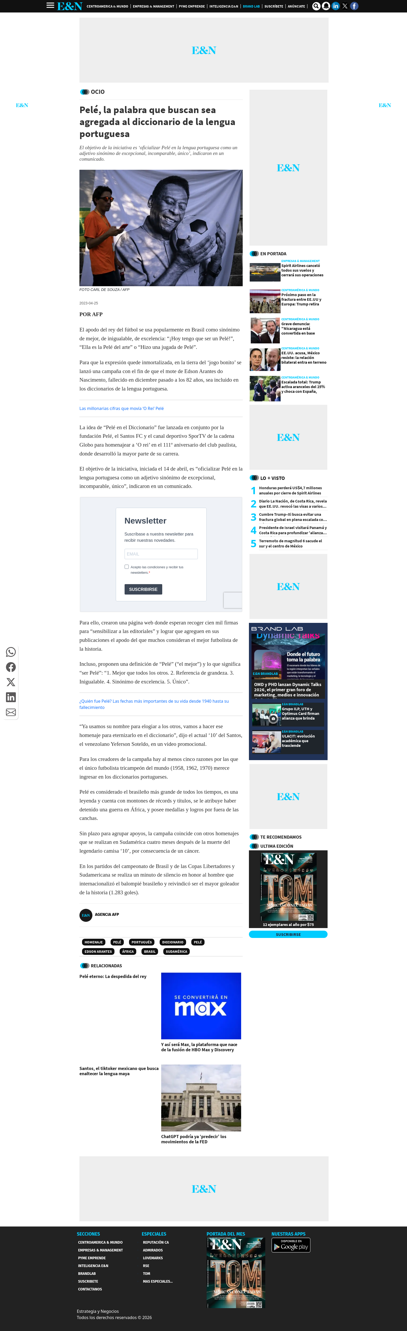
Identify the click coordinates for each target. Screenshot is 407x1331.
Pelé (117, 942)
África (128, 951)
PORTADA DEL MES (226, 1234)
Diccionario (173, 942)
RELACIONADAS (106, 966)
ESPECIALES (154, 1234)
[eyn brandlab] (277, 629)
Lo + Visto (272, 478)
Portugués (142, 942)
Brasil (149, 951)
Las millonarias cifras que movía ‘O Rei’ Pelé (121, 408)
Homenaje (94, 942)
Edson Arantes (98, 951)
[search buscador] (316, 6)
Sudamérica (176, 951)
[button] (11, 652)
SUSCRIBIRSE (288, 934)
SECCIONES (88, 1234)
